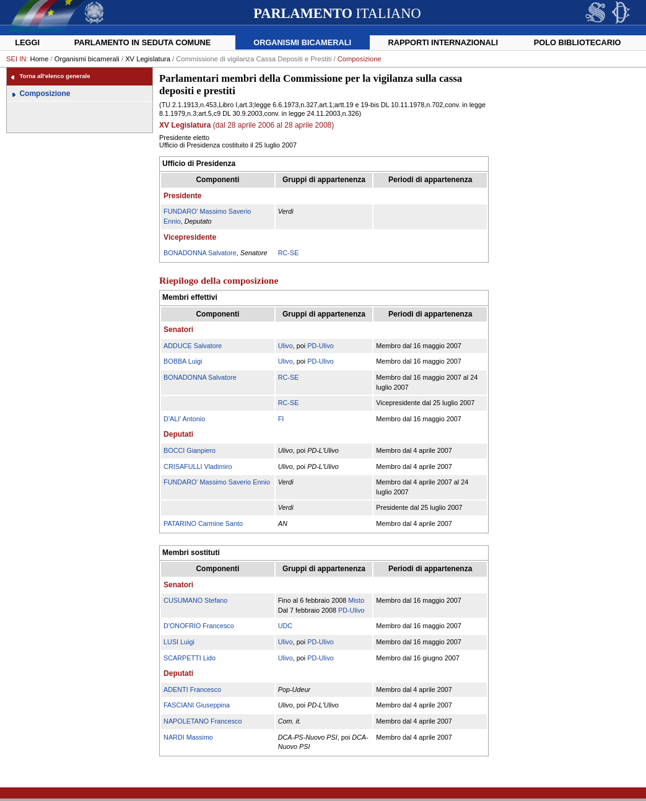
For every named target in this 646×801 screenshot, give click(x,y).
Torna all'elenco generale (54, 75)
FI (281, 418)
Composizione (44, 93)
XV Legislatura (147, 59)
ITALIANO (337, 13)
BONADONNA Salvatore (200, 252)
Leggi (27, 42)
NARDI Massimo (188, 737)
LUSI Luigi (179, 642)
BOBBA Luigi (183, 361)
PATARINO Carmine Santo (203, 523)
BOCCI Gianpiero (190, 450)
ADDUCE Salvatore (193, 345)
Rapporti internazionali (443, 42)
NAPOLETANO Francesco (203, 721)
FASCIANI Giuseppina (197, 705)
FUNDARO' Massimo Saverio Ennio (217, 482)
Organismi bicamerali (302, 42)
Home (39, 59)
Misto (356, 600)
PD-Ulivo (320, 345)
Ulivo (285, 345)
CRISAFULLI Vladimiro (198, 466)
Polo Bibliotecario (577, 42)
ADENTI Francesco (192, 689)
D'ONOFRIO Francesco (199, 625)
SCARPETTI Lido (190, 658)
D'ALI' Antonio (184, 418)
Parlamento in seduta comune (142, 42)
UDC (285, 625)
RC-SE (288, 252)
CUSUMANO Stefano (195, 600)
